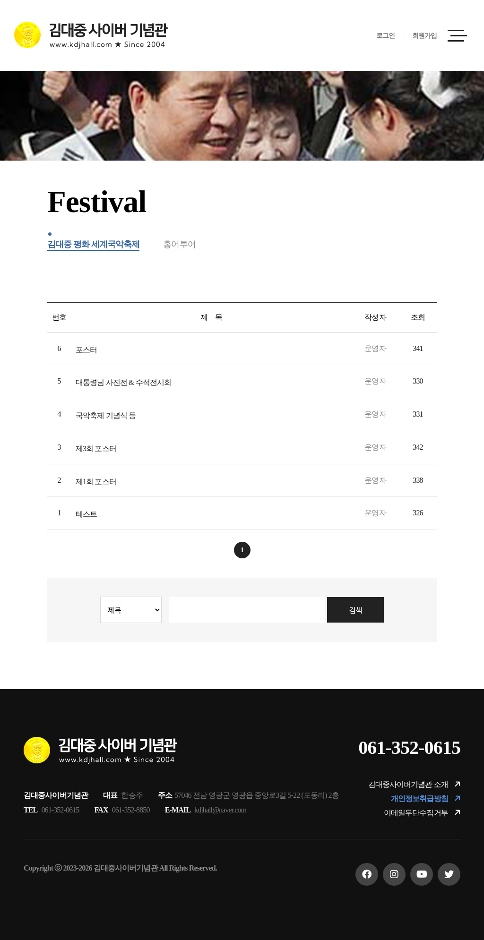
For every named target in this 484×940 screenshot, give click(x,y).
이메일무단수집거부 (422, 813)
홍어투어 (179, 244)
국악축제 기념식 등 (106, 415)
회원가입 (424, 35)
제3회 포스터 (96, 448)
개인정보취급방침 (425, 798)
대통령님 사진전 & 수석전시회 (123, 382)
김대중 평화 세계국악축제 (93, 244)
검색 (355, 609)
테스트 (86, 514)
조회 (418, 317)
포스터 (86, 350)
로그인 (385, 35)
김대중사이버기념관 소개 (414, 784)
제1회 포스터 (96, 482)
